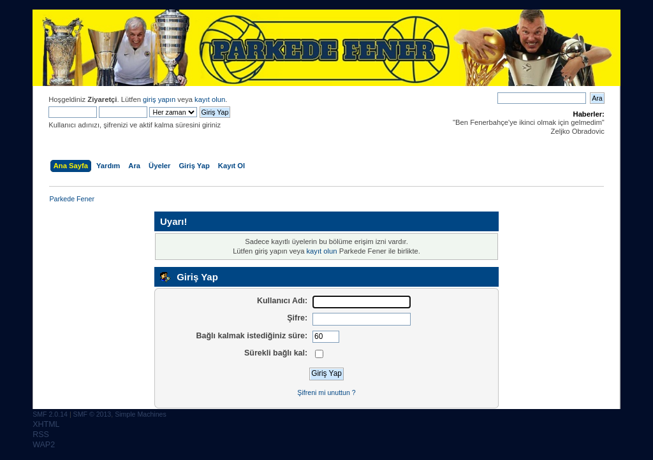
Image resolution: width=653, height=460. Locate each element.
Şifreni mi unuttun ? (326, 392)
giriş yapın (159, 99)
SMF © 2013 (92, 414)
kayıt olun (209, 99)
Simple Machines (140, 414)
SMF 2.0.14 (50, 414)
